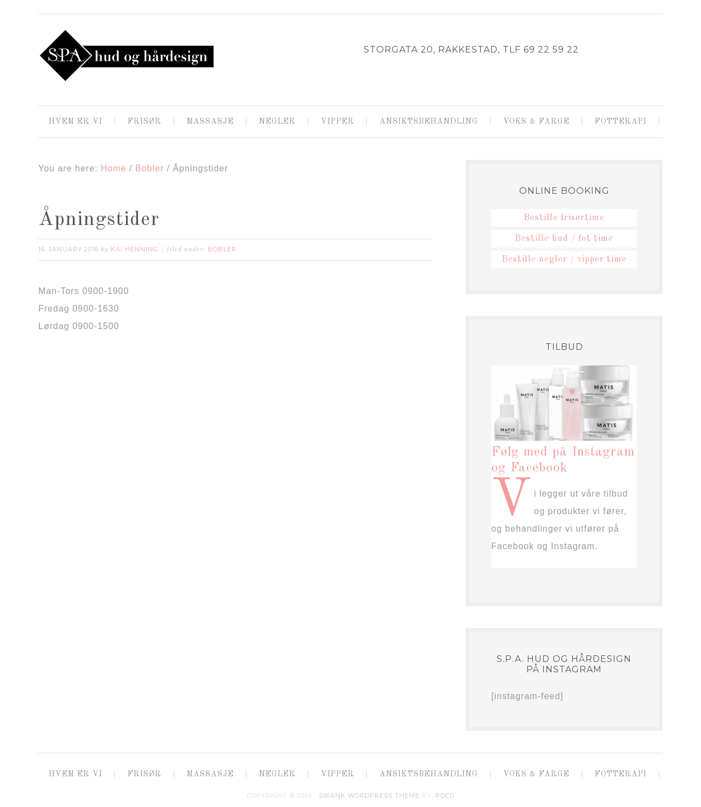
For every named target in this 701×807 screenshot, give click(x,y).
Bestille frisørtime (564, 218)
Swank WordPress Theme (369, 795)
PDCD (445, 795)
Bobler (222, 249)
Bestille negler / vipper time (564, 259)
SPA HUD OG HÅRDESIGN (126, 55)
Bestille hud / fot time (564, 238)
